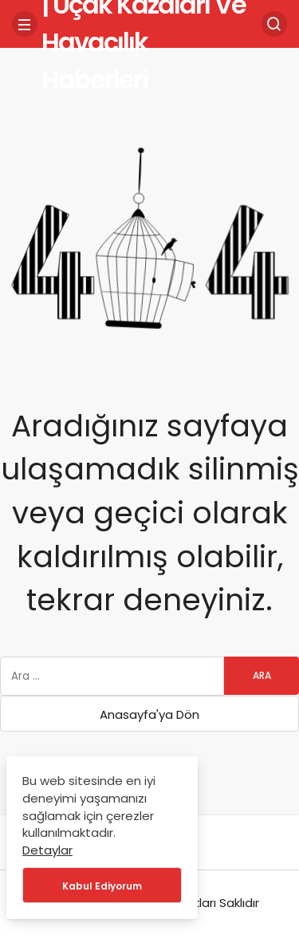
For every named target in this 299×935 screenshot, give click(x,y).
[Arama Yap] (274, 24)
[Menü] (24, 24)
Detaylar (47, 850)
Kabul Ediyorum (102, 886)
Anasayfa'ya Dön (149, 714)
